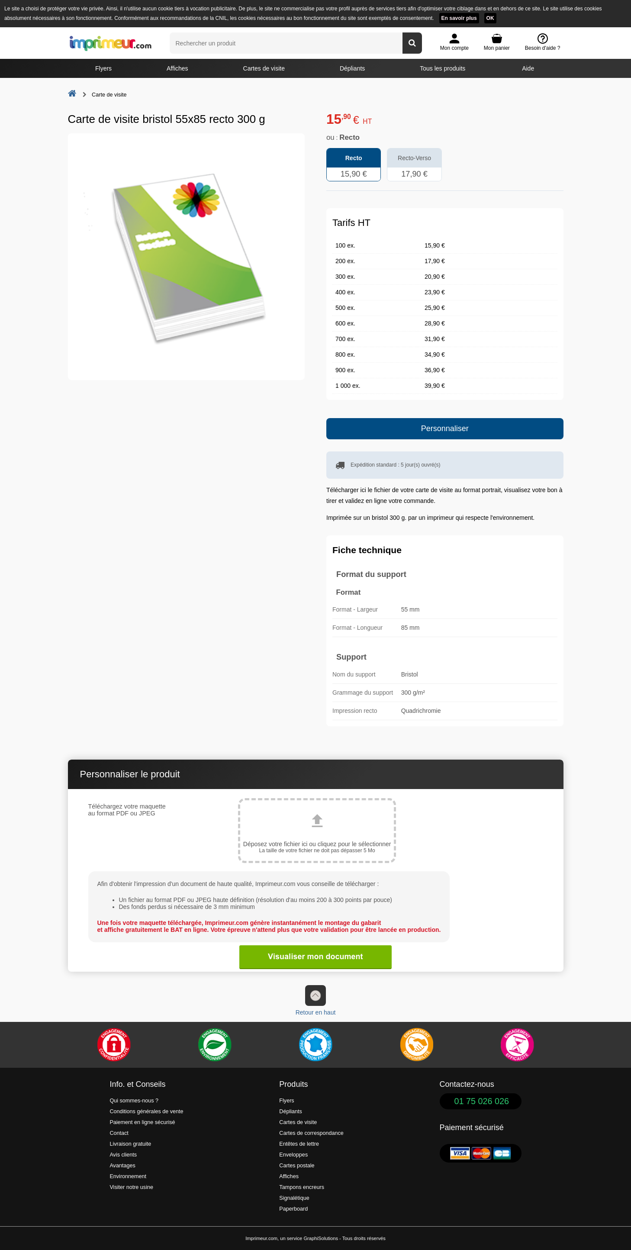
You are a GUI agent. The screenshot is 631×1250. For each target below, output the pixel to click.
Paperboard (293, 1209)
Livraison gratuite (130, 1144)
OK (490, 18)
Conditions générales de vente (146, 1111)
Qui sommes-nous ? (133, 1101)
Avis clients (123, 1155)
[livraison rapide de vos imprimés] (416, 1045)
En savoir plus (459, 18)
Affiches (177, 68)
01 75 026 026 (481, 1101)
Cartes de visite (264, 68)
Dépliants (352, 68)
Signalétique (294, 1198)
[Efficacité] (517, 1045)
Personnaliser (445, 428)
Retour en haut (316, 1000)
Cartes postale (296, 1166)
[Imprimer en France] (315, 1045)
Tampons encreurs (301, 1187)
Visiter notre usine (131, 1187)
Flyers (103, 68)
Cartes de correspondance (311, 1133)
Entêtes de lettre (299, 1144)
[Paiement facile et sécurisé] (114, 1045)
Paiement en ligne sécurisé (142, 1122)
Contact (118, 1133)
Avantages (122, 1166)
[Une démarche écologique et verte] (215, 1045)
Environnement (127, 1176)
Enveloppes (293, 1155)
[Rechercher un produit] (412, 43)
